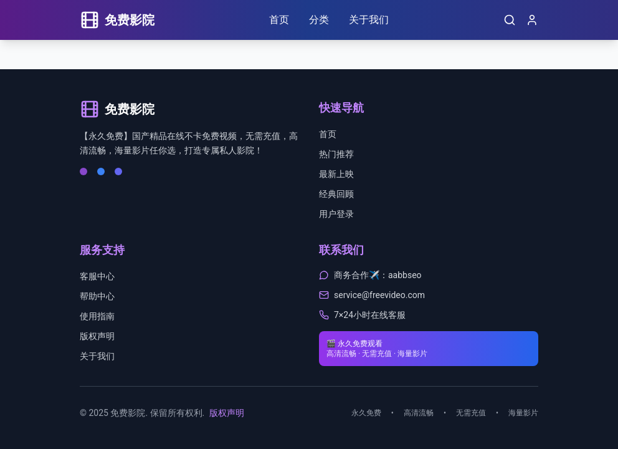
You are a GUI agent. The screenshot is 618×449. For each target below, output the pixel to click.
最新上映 (336, 174)
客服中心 (97, 276)
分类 (319, 20)
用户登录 (336, 214)
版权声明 (97, 336)
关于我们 (369, 20)
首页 (279, 20)
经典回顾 (336, 194)
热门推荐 (336, 154)
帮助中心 (97, 296)
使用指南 (97, 316)
